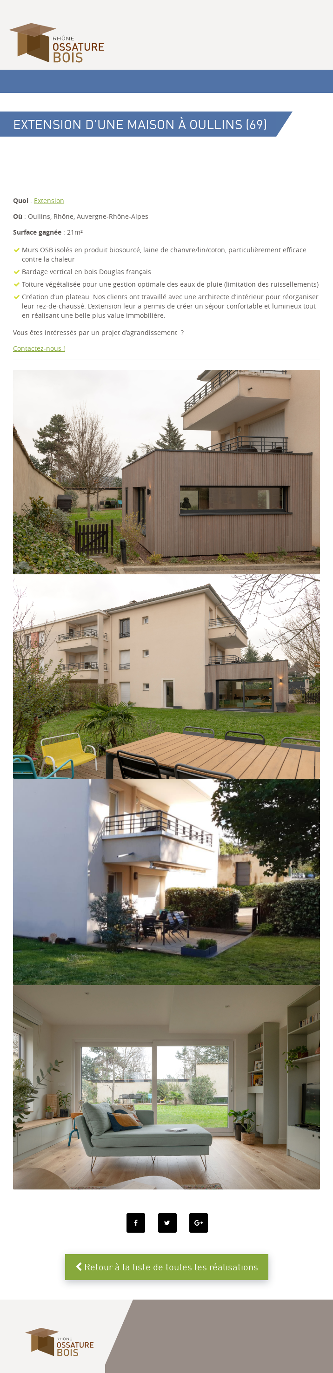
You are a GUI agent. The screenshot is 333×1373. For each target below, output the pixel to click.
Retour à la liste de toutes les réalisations (166, 1267)
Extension (49, 200)
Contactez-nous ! (39, 348)
